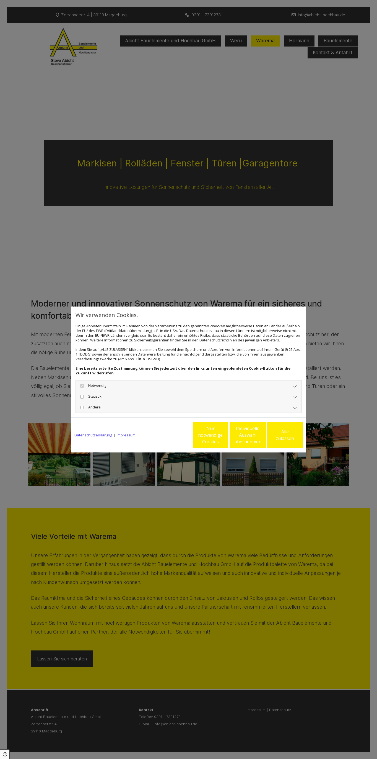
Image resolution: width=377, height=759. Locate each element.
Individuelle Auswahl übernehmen (224, 435)
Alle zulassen (277, 435)
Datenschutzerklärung (93, 435)
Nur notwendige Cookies (172, 435)
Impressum (126, 435)
